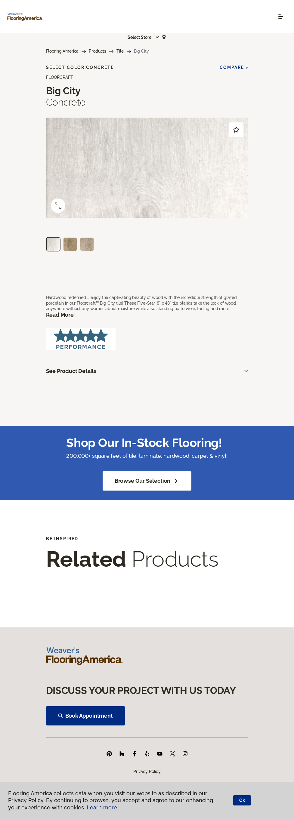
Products (97, 51)
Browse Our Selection (147, 481)
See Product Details (71, 371)
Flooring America (62, 51)
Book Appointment (85, 716)
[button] (143, 37)
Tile (119, 51)
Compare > (234, 67)
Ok (242, 800)
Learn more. (102, 807)
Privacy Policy (147, 771)
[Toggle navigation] (281, 17)
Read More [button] (60, 315)
